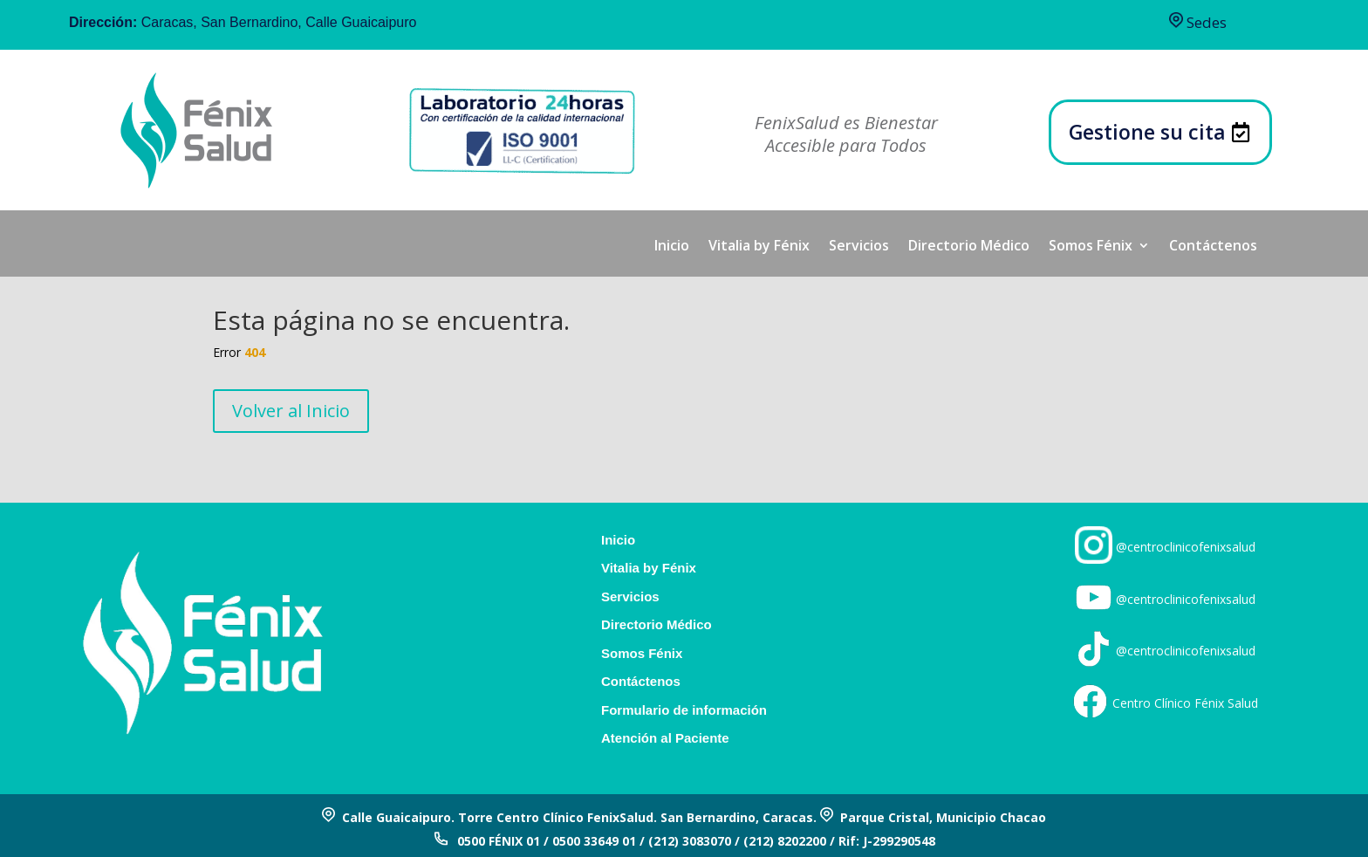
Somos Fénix (1090, 247)
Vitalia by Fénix (759, 247)
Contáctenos (1213, 247)
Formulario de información (684, 710)
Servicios (859, 247)
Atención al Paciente (665, 738)
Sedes (1198, 22)
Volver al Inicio (291, 410)
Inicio (671, 247)
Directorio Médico (968, 247)
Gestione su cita (1147, 132)
